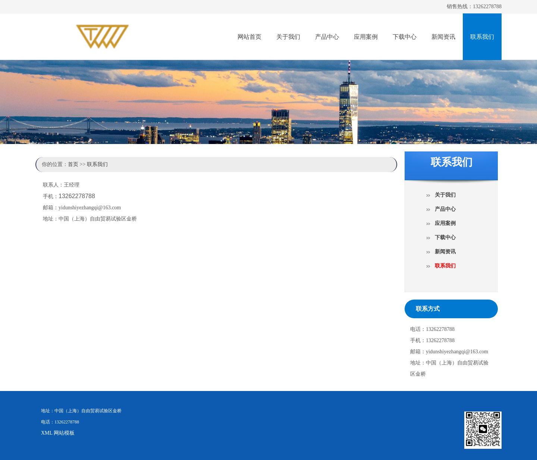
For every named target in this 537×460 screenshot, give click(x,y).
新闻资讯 (443, 37)
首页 (73, 164)
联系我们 (482, 37)
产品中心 (327, 37)
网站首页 (249, 37)
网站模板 (64, 433)
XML (47, 433)
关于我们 (288, 37)
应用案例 (366, 37)
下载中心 (405, 37)
